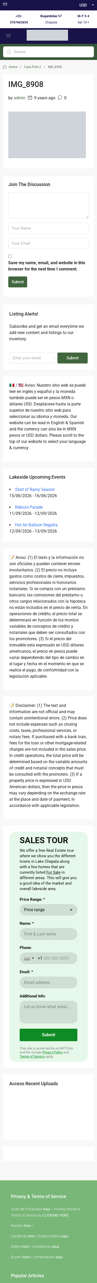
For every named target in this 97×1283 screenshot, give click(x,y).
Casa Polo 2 (32, 67)
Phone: (26, 1006)
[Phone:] (55, 1017)
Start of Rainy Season (35, 489)
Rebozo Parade (29, 507)
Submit (18, 282)
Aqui (46, 1268)
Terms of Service (32, 1116)
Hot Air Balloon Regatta (36, 524)
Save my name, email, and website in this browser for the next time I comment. (46, 266)
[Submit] (48, 1094)
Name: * (27, 982)
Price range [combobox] (34, 968)
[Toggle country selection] (29, 1017)
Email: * (26, 1031)
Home (13, 67)
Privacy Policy (52, 1111)
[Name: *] (48, 993)
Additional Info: (33, 1055)
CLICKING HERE (55, 1274)
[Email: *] (48, 1041)
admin (19, 97)
